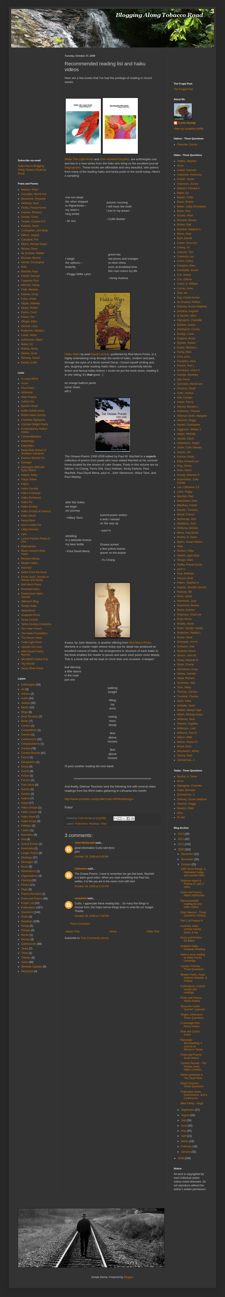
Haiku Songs (28, 821)
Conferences (28, 739)
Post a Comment (80, 923)
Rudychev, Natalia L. (33, 330)
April (184, 1135)
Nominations (28, 871)
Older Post (153, 931)
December (187, 854)
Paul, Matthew (185, 573)
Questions (27, 912)
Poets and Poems (31, 898)
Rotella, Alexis (29, 348)
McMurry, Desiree (187, 528)
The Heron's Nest (31, 637)
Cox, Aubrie (184, 274)
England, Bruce (186, 338)
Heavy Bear (28, 520)
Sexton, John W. (186, 655)
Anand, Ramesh (186, 170)
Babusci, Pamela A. (188, 188)
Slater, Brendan (186, 790)
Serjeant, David (186, 651)
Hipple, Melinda (30, 303)
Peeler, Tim (28, 317)
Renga (25, 925)
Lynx (24, 534)
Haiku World (28, 515)
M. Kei (181, 817)
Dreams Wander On (33, 458)
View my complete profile (188, 128)
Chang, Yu (183, 247)
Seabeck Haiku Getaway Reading (192, 948)
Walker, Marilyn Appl (189, 710)
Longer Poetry (29, 853)
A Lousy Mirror (29, 378)
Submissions (28, 943)
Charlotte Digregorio (33, 419)
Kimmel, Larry (29, 326)
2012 (181, 833)
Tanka (24, 948)
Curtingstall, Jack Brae (34, 230)
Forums (25, 780)
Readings (94, 823)
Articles (25, 693)
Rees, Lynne (184, 596)
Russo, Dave (184, 637)
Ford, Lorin (183, 356)
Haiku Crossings (31, 493)
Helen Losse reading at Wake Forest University (192, 958)
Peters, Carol (29, 312)
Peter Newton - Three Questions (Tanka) (193, 914)
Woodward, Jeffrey (188, 751)
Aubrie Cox (27, 401)
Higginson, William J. (189, 429)
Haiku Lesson (29, 812)
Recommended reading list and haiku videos (191, 904)
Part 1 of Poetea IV (191, 920)
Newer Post (73, 931)
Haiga (24, 802)
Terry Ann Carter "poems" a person (192, 1008)
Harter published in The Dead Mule (191, 1076)
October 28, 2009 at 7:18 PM (91, 916)
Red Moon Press (140, 642)
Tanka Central (29, 619)
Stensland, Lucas (187, 669)
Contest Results (30, 752)
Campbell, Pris (30, 239)
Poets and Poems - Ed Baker (191, 939)
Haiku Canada (29, 488)
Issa (23, 839)
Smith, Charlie (185, 664)
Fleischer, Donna (187, 144)
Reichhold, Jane (186, 601)
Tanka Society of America (36, 624)
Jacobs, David (185, 438)
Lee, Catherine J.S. (188, 487)
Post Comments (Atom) (95, 938)
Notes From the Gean (34, 572)
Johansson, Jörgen (188, 443)
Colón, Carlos (185, 261)
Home (113, 931)
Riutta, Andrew (185, 609)
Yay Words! (28, 663)
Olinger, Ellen (29, 321)
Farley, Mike (184, 352)
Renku (25, 934)
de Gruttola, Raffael (32, 253)
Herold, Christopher (32, 262)
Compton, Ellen (186, 265)
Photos (25, 884)
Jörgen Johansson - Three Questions (192, 1016)
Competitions (29, 730)
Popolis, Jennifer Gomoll (191, 587)
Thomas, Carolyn (187, 691)
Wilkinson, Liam (186, 728)
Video (104, 823)
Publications (81, 823)
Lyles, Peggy (184, 491)
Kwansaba (27, 848)
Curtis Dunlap (187, 122)
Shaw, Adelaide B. (188, 660)
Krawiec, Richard (31, 212)
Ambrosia (27, 392)
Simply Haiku (29, 605)
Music (24, 866)
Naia (24, 266)
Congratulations (30, 743)
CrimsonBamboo (31, 436)
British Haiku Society (33, 415)
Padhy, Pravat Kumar (33, 207)
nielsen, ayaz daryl (188, 555)
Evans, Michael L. (187, 347)
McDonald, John (186, 519)
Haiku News (28, 816)
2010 (181, 844)
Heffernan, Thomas (188, 411)
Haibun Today (29, 475)
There (24, 953)
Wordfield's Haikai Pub (34, 659)
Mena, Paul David (187, 532)
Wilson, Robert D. (187, 742)
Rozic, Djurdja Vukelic (190, 628)
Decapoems (28, 762)
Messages (27, 862)
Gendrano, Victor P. (188, 370)
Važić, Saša (184, 700)
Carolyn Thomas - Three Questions (192, 968)
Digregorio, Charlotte (189, 320)
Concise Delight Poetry (34, 424)
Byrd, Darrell (184, 238)
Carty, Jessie (28, 298)
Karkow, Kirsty (29, 294)
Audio (24, 698)
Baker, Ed (27, 344)
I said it (25, 830)
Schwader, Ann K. (187, 641)
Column (25, 725)
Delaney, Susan (30, 357)
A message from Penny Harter (190, 1024)
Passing (26, 880)
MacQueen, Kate (187, 500)
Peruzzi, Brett (185, 578)
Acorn (24, 383)
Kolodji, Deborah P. (188, 475)
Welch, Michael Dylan (34, 244)
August (185, 1115)
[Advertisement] (31, 64)
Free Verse (27, 784)
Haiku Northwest (31, 497)
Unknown (81, 868)
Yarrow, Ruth (184, 755)
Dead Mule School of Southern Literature (33, 452)
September (188, 1109)
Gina (180, 812)
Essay (25, 766)
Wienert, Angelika (187, 723)
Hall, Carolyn (184, 397)
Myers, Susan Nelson (189, 541)
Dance (25, 757)
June (184, 1125)
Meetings (26, 857)
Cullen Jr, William (187, 283)
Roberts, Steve (30, 226)
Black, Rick (183, 211)
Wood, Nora (184, 746)
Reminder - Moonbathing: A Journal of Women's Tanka (191, 1044)
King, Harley (184, 465)
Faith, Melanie (29, 289)
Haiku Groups (29, 807)
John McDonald (84, 842)
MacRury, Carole (187, 505)
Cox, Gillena (184, 279)
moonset (26, 567)
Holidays (26, 825)
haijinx (25, 483)
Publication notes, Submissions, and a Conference (193, 1095)
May (184, 1130)
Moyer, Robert (29, 307)
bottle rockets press (32, 410)
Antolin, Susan (185, 179)
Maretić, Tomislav (187, 510)
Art (23, 689)
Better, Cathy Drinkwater (191, 206)
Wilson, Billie (184, 737)
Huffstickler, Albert (32, 339)
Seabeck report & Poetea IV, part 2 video (192, 884)
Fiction (25, 775)
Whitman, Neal (30, 203)
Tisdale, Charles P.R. (33, 221)
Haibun (25, 798)
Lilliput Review (29, 529)
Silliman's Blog (30, 601)
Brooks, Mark (185, 215)
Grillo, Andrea (185, 393)
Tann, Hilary (184, 687)
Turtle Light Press (31, 642)
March (185, 1141)
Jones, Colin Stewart (189, 447)
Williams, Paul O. (187, 732)
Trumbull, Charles (187, 696)
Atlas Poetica (29, 397)
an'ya (180, 165)
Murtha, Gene (29, 248)
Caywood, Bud (30, 280)
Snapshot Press (30, 615)
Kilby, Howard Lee (188, 461)
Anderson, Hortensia (189, 174)
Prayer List (27, 903)
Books (25, 721)
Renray (25, 939)
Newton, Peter (29, 189)
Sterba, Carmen (186, 673)
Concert (26, 734)
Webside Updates (31, 966)
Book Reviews (29, 716)
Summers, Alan (186, 682)
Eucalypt (26, 462)
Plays (24, 889)
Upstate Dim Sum (31, 646)
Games (25, 789)
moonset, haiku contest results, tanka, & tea (191, 929)
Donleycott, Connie (188, 329)
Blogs (24, 712)
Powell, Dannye (30, 276)
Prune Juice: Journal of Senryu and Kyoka (35, 578)
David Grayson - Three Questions (192, 1085)
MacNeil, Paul (29, 271)
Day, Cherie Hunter (188, 297)
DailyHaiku (27, 445)
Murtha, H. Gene (187, 537)
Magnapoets (28, 546)
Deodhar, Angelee (187, 311)
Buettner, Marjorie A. (189, 229)
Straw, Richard (185, 678)
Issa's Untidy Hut (31, 524)
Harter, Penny (185, 402)
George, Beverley (187, 374)
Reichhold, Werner (188, 605)
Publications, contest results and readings (192, 989)
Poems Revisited (31, 893)
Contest (25, 748)
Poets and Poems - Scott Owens (191, 1056)
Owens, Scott (29, 353)
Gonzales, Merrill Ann (34, 194)
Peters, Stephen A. (188, 582)
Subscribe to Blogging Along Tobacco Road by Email (32, 169)
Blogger (128, 1277)
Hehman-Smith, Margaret (192, 415)
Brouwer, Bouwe (31, 257)
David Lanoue (100, 354)
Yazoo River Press (32, 668)
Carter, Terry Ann (187, 242)
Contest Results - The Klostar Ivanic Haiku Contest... (193, 1066)
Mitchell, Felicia (30, 285)
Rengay (25, 930)
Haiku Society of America (36, 511)
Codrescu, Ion (185, 256)
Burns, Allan (184, 233)
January (186, 1151)
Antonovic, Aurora (187, 183)
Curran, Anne (185, 288)
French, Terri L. (186, 365)
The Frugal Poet (183, 89)
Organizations (29, 875)
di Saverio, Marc (186, 315)
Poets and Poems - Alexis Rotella (191, 999)
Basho (25, 707)
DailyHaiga (27, 441)
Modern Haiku (29, 563)
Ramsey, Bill (184, 591)
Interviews (27, 834)
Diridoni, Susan (186, 324)
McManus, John (186, 523)
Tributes (26, 957)
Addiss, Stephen (186, 161)
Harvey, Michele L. (188, 406)
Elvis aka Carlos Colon (190, 1033)
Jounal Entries (29, 843)
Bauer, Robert (185, 201)
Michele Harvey (30, 558)
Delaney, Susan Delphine (192, 306)
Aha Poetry (27, 388)
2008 (181, 1158)
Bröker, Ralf (184, 224)
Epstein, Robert (186, 342)
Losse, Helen (29, 335)
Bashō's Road (29, 406)
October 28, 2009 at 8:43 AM (91, 856)
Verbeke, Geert (186, 705)
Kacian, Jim (184, 452)
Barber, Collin (29, 362)
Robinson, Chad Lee (189, 614)
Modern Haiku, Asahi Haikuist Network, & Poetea (193, 978)
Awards (25, 702)
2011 (181, 839)
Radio (24, 916)
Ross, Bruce (184, 619)
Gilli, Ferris (183, 379)
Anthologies (28, 684)
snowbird (80, 898)
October (186, 864)
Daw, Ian (182, 292)
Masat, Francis (186, 514)
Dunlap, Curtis (29, 216)
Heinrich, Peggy (186, 420)
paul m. (181, 569)
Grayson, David (186, 388)
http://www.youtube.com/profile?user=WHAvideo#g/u (99, 799)
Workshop (27, 971)
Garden (25, 794)
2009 (181, 849)
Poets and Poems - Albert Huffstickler (192, 894)
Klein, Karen (184, 470)
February (186, 1146)
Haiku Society (29, 506)
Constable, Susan (187, 270)
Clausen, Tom (185, 252)
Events (25, 771)
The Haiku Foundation (34, 633)
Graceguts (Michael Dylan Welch (32, 469)
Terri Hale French (31, 628)
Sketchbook (28, 610)
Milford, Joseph (30, 235)
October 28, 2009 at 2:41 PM (91, 886)
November (187, 859)
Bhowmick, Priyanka (33, 198)
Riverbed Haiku (30, 589)
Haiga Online (29, 479)
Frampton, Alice (186, 361)
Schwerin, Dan (185, 646)
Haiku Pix (27, 502)
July (184, 1120)
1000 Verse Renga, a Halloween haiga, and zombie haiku (193, 872)
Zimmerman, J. (186, 760)
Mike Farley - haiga (191, 1103)
